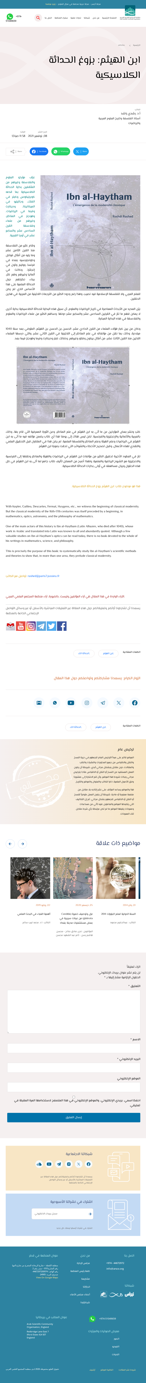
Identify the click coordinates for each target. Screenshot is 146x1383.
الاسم (135, 1039)
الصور (116, 1339)
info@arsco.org (115, 1268)
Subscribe (90, 1214)
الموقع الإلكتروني (128, 1078)
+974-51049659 (107, 1318)
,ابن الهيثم (108, 653)
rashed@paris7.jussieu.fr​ (44, 576)
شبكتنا (87, 18)
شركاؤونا (85, 1303)
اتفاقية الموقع (107, 1370)
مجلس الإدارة (83, 1263)
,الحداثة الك (84, 653)
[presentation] (10, 843)
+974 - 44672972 (115, 1263)
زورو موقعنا (50, 4)
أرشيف (92, 1370)
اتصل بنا (48, 18)
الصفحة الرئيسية (109, 18)
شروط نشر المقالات (127, 1370)
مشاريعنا (85, 1279)
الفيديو (115, 1347)
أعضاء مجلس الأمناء (80, 1295)
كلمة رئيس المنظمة (80, 1271)
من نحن (96, 18)
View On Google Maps (47, 1277)
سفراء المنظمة (61, 18)
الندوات (115, 1355)
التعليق (134, 986)
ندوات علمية (76, 18)
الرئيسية (136, 45)
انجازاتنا (86, 1287)
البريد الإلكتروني (128, 1059)
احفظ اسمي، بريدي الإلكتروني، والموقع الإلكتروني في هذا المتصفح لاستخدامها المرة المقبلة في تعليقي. (77, 1103)
